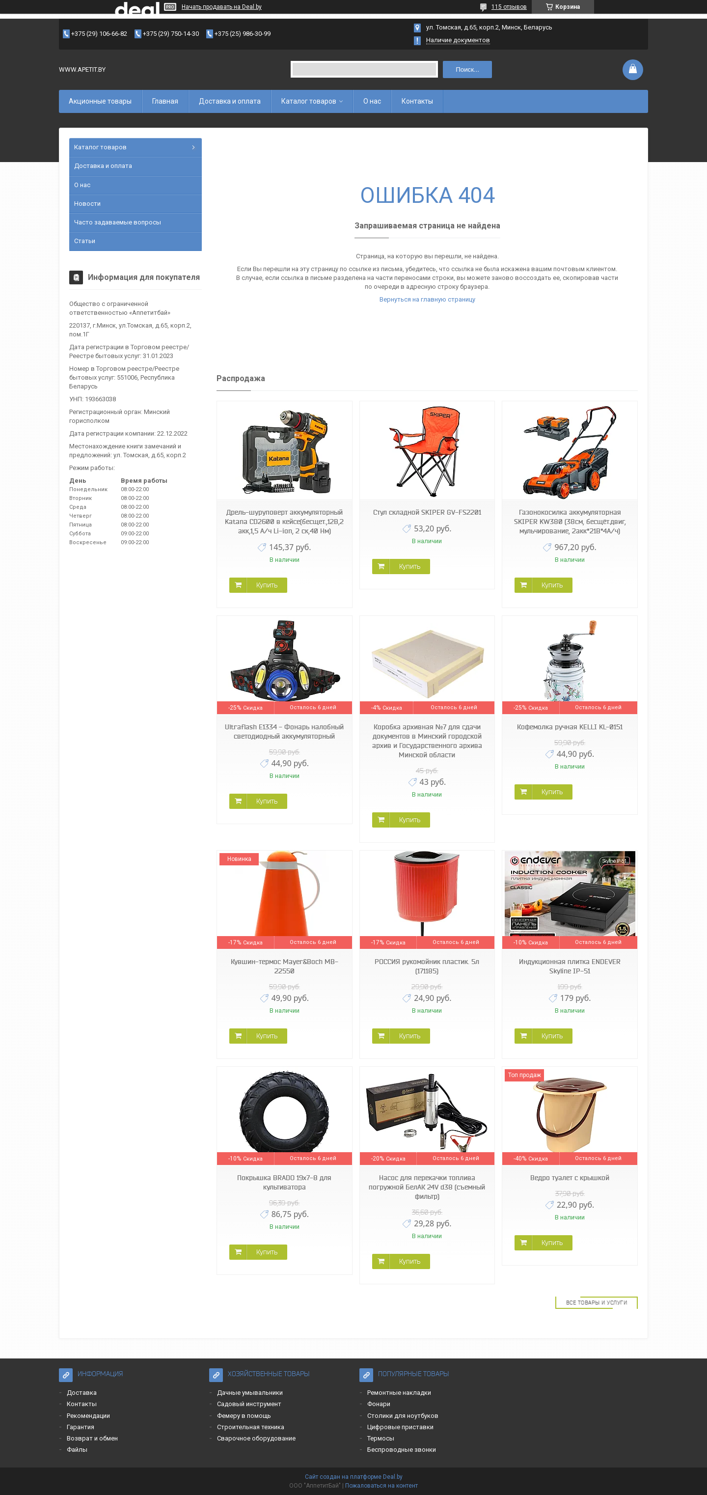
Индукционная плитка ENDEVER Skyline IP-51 (570, 966)
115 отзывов (509, 6)
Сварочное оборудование (256, 1438)
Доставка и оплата (230, 101)
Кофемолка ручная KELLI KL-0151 (570, 727)
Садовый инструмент (249, 1404)
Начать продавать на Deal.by (222, 6)
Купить (266, 585)
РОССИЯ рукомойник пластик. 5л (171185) (427, 966)
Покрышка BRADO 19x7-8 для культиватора (284, 1182)
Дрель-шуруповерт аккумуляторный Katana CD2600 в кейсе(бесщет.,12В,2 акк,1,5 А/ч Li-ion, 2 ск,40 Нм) (284, 521)
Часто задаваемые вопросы (117, 222)
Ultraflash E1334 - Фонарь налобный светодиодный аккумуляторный (284, 731)
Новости (87, 203)
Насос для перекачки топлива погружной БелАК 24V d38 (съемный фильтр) (427, 1187)
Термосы (380, 1438)
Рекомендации (88, 1415)
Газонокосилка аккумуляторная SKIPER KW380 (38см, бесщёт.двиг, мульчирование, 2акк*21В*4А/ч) (570, 521)
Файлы (77, 1449)
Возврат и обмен (92, 1438)
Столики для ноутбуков (402, 1415)
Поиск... (467, 69)
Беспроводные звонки (401, 1449)
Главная (165, 101)
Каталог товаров (308, 101)
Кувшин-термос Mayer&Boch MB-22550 (284, 966)
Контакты (417, 101)
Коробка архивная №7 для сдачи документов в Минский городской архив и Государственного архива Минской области (427, 741)
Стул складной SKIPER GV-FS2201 (427, 512)
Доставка (82, 1392)
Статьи (84, 241)
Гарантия (80, 1427)
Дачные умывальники (250, 1392)
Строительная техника (250, 1427)
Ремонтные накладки (399, 1392)
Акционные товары (100, 101)
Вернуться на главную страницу (427, 299)
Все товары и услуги (596, 1302)
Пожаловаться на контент (381, 1485)
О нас (372, 101)
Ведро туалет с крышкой (569, 1178)
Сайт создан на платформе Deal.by (354, 1476)
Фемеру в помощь (244, 1415)
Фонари (378, 1404)
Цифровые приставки (400, 1427)
